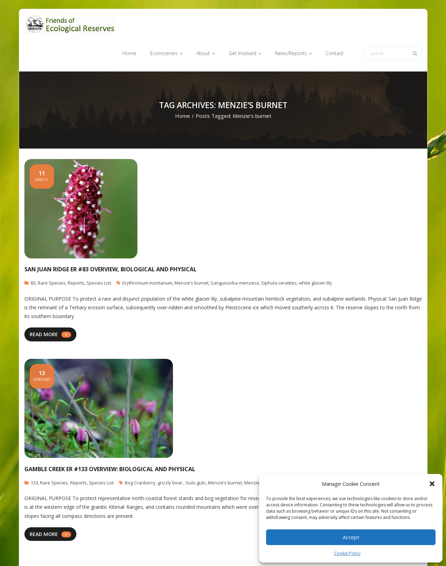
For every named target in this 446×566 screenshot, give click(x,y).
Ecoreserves (209, 549)
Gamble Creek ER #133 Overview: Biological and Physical (109, 442)
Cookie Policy (347, 553)
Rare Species (52, 256)
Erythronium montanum (147, 256)
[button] (432, 483)
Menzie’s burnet (191, 256)
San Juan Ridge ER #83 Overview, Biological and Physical (110, 243)
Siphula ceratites (279, 256)
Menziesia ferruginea (267, 456)
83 (33, 256)
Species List (98, 256)
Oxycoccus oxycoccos (315, 456)
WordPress (124, 549)
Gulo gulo (196, 456)
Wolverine (379, 456)
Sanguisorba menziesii (235, 256)
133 (34, 456)
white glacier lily (315, 256)
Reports (76, 256)
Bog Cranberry (140, 456)
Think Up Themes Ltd (65, 549)
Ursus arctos (353, 456)
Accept (351, 537)
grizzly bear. (170, 456)
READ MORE (44, 307)
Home (182, 89)
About (235, 549)
